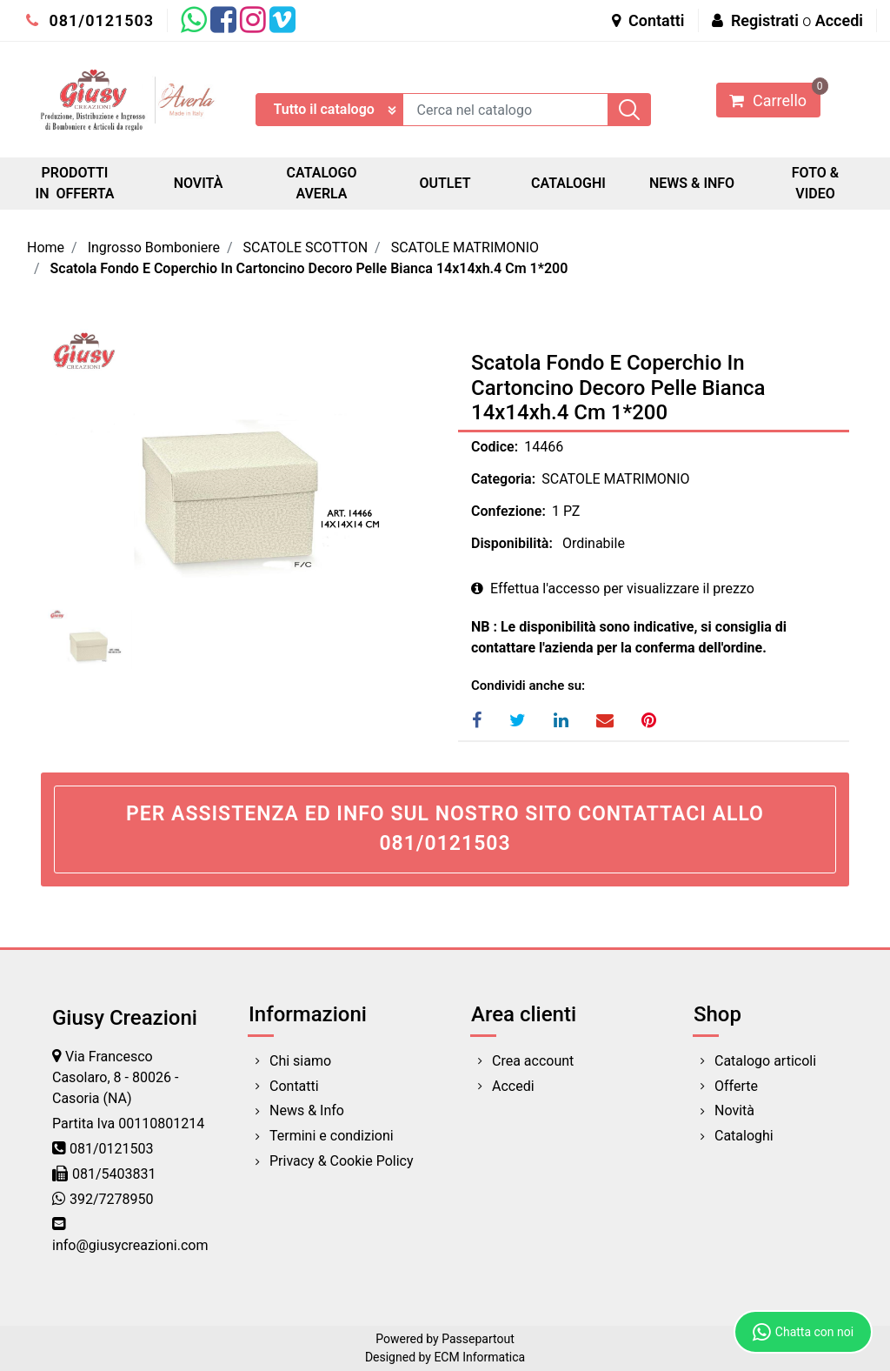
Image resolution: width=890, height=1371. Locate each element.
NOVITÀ (198, 183)
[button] (629, 109)
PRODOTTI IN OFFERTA (75, 183)
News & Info (306, 1110)
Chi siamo (300, 1061)
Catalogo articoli (765, 1061)
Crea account (533, 1061)
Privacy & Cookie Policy (341, 1161)
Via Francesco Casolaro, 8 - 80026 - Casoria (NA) (115, 1077)
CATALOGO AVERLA (321, 183)
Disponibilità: (512, 543)
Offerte (736, 1086)
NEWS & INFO (691, 183)
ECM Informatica (479, 1357)
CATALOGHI (568, 183)
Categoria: (503, 479)
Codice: (494, 446)
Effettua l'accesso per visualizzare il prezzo (612, 588)
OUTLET (444, 183)
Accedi (839, 20)
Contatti (648, 20)
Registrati (765, 20)
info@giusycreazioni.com (130, 1245)
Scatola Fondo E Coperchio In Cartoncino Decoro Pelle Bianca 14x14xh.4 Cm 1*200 (309, 268)
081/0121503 (90, 20)
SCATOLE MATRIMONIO (465, 247)
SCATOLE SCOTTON (306, 247)
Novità (734, 1110)
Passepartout (478, 1339)
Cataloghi (744, 1135)
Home (45, 247)
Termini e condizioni (331, 1135)
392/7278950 (112, 1199)
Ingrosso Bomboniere (154, 247)
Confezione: (508, 511)
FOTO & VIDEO (815, 183)
